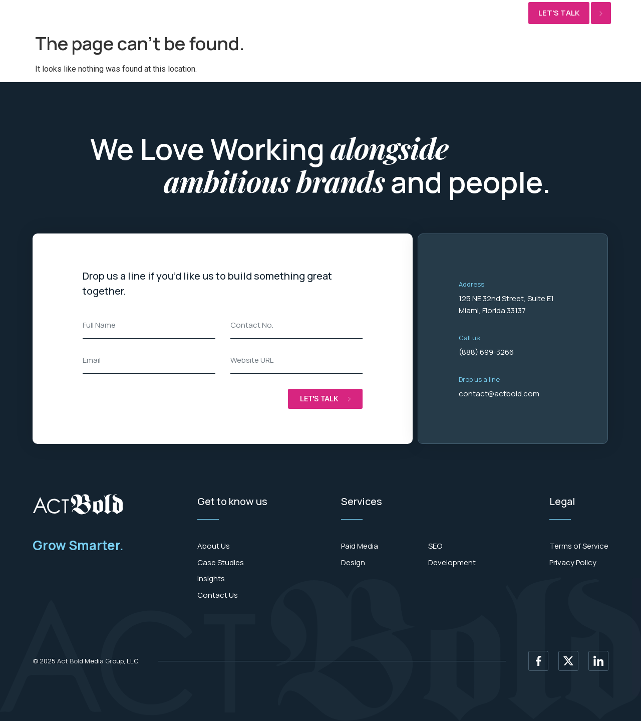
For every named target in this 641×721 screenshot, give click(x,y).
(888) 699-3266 (486, 352)
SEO (283, 13)
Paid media (141, 13)
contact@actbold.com (499, 393)
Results (318, 13)
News (356, 13)
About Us (396, 13)
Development (199, 13)
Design (251, 13)
